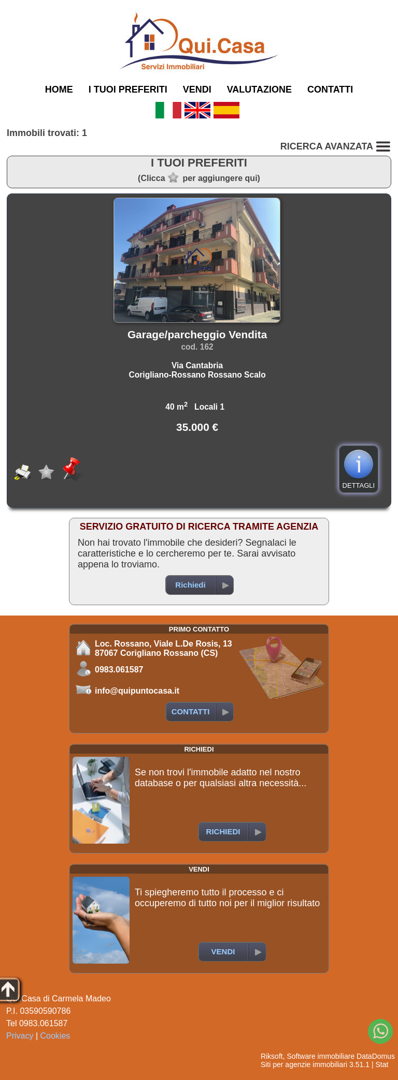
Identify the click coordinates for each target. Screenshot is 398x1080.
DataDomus (376, 1056)
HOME (59, 89)
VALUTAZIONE (259, 89)
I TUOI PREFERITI (128, 89)
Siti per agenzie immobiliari (304, 1064)
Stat (381, 1064)
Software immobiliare (320, 1056)
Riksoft (272, 1056)
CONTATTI (330, 89)
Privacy (19, 1035)
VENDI (197, 89)
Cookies (55, 1035)
